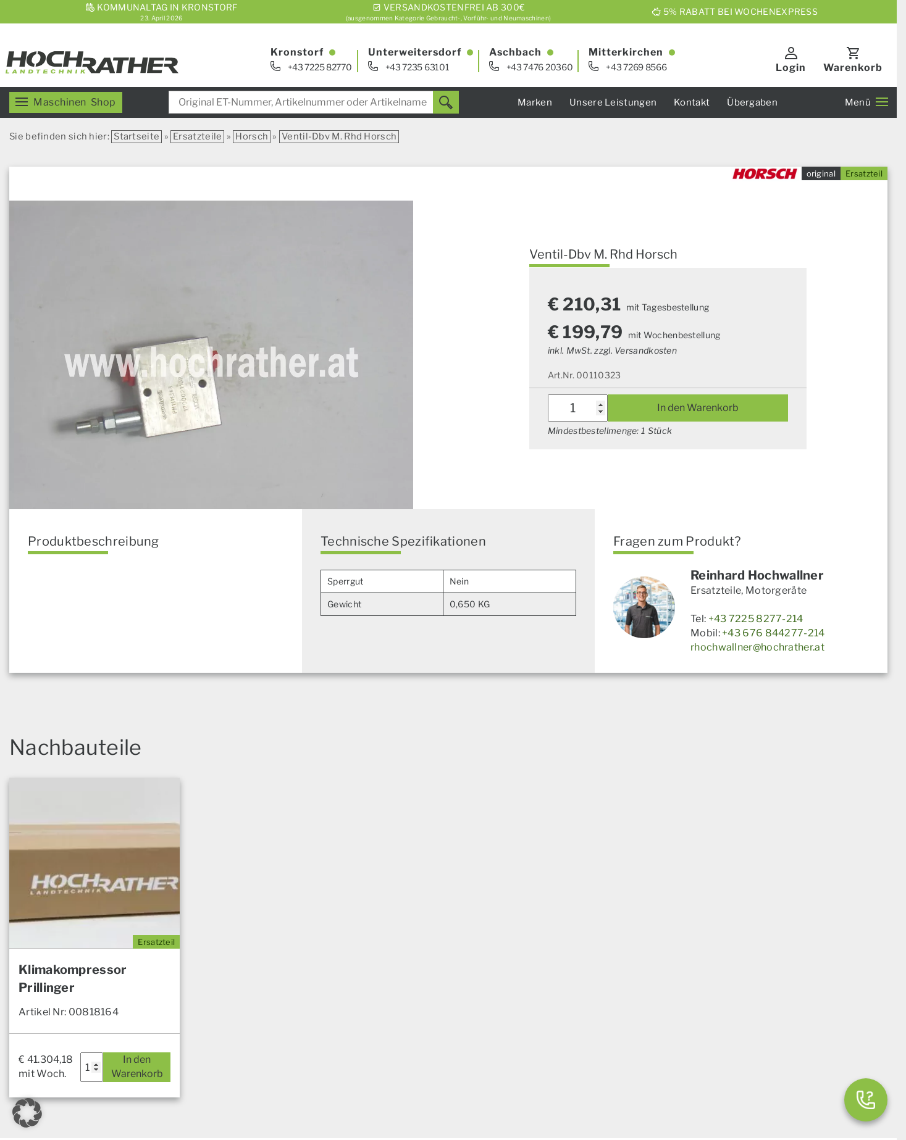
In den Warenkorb (698, 408)
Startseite (136, 136)
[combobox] (314, 102)
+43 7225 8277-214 (755, 619)
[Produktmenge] (578, 408)
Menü (866, 102)
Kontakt (692, 102)
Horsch (251, 136)
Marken (535, 102)
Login (791, 67)
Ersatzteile (197, 136)
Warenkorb (853, 67)
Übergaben (752, 102)
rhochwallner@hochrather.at (757, 647)
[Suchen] (446, 102)
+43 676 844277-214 (773, 633)
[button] (27, 1113)
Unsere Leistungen (612, 102)
